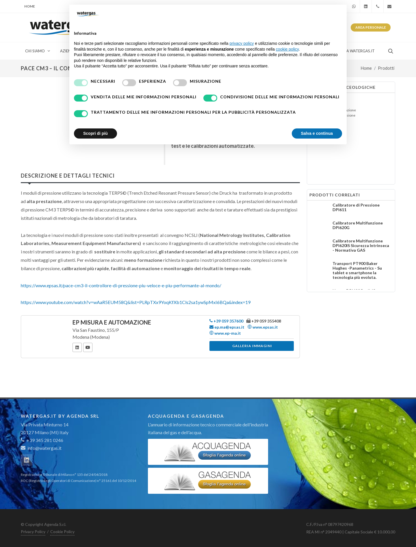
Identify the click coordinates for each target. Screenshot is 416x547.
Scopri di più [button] (95, 133)
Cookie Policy (62, 531)
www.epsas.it (263, 327)
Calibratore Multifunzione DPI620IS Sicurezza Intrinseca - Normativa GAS (361, 245)
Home (29, 6)
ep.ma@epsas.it (226, 327)
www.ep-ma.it (225, 333)
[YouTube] (87, 347)
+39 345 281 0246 (42, 440)
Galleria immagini (252, 346)
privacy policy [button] (242, 43)
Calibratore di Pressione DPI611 (356, 207)
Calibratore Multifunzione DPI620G (358, 225)
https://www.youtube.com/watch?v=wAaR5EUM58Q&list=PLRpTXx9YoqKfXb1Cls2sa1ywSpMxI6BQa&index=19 (135, 302)
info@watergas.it (44, 448)
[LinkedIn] (77, 347)
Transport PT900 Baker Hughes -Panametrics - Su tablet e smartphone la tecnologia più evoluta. (357, 270)
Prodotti (386, 68)
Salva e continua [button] (317, 133)
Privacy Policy (33, 531)
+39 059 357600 (226, 321)
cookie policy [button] (287, 49)
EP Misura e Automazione (112, 322)
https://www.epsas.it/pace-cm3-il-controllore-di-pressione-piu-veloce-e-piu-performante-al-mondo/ (121, 285)
